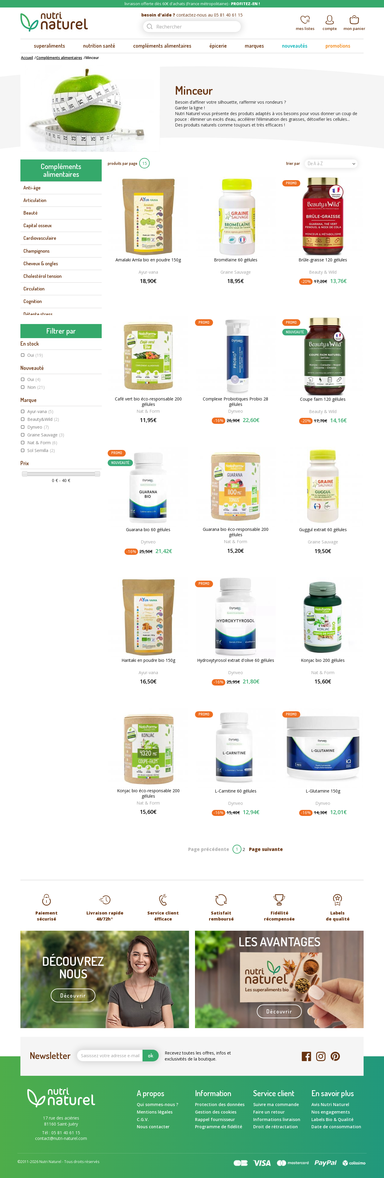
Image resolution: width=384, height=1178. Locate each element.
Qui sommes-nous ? (157, 1104)
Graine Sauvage (45, 489)
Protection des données (219, 1104)
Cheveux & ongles (40, 263)
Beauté (30, 213)
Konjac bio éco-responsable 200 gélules (148, 793)
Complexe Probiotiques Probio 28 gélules (235, 401)
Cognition (32, 301)
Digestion (32, 339)
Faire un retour (269, 1112)
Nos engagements (330, 1112)
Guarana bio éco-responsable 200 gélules (235, 532)
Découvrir (73, 995)
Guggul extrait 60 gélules (323, 529)
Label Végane (43, 589)
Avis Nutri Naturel (330, 1104)
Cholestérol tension (42, 276)
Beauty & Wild (323, 272)
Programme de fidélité (218, 1126)
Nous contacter (153, 1126)
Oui (35, 410)
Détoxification (36, 327)
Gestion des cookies (215, 1112)
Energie (30, 352)
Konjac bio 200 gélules (323, 660)
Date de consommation (336, 1126)
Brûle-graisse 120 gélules (322, 260)
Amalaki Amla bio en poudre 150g (148, 260)
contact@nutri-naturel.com (61, 1138)
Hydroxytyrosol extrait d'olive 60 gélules (235, 660)
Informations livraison (276, 1119)
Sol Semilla (41, 505)
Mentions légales (154, 1112)
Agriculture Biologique (53, 581)
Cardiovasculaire (39, 238)
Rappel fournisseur (215, 1119)
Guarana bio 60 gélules (148, 529)
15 (144, 163)
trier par (293, 163)
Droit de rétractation (275, 1126)
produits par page (122, 163)
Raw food (40, 596)
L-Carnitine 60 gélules (235, 791)
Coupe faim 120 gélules (323, 399)
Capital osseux (37, 225)
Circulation (33, 289)
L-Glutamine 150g (323, 791)
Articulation (34, 200)
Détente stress (37, 314)
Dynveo (38, 482)
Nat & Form (42, 497)
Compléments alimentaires (59, 57)
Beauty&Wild (43, 474)
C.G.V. (143, 1119)
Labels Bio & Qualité (332, 1119)
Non (36, 442)
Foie (27, 364)
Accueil (27, 57)
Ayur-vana (40, 466)
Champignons (36, 251)
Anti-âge (31, 188)
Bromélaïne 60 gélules (235, 260)
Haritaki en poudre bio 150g (148, 660)
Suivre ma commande (276, 1104)
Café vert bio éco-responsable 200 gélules (148, 401)
